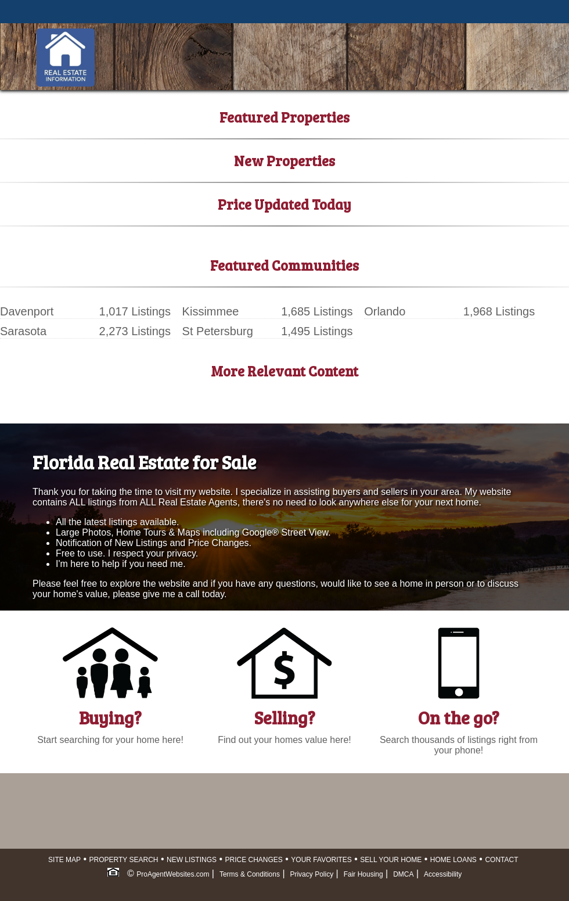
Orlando (384, 311)
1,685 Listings (316, 311)
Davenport (26, 311)
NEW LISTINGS (192, 860)
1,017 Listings (135, 311)
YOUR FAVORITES (321, 860)
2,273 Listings (135, 331)
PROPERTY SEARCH (124, 860)
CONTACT (501, 860)
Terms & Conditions (249, 874)
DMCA (403, 874)
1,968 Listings (499, 311)
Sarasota (23, 331)
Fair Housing (363, 874)
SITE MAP (64, 860)
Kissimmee (210, 311)
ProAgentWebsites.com (172, 874)
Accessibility (443, 874)
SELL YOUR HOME (391, 860)
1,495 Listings (316, 331)
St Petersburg (217, 331)
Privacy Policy (311, 874)
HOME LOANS (453, 860)
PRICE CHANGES (254, 860)
